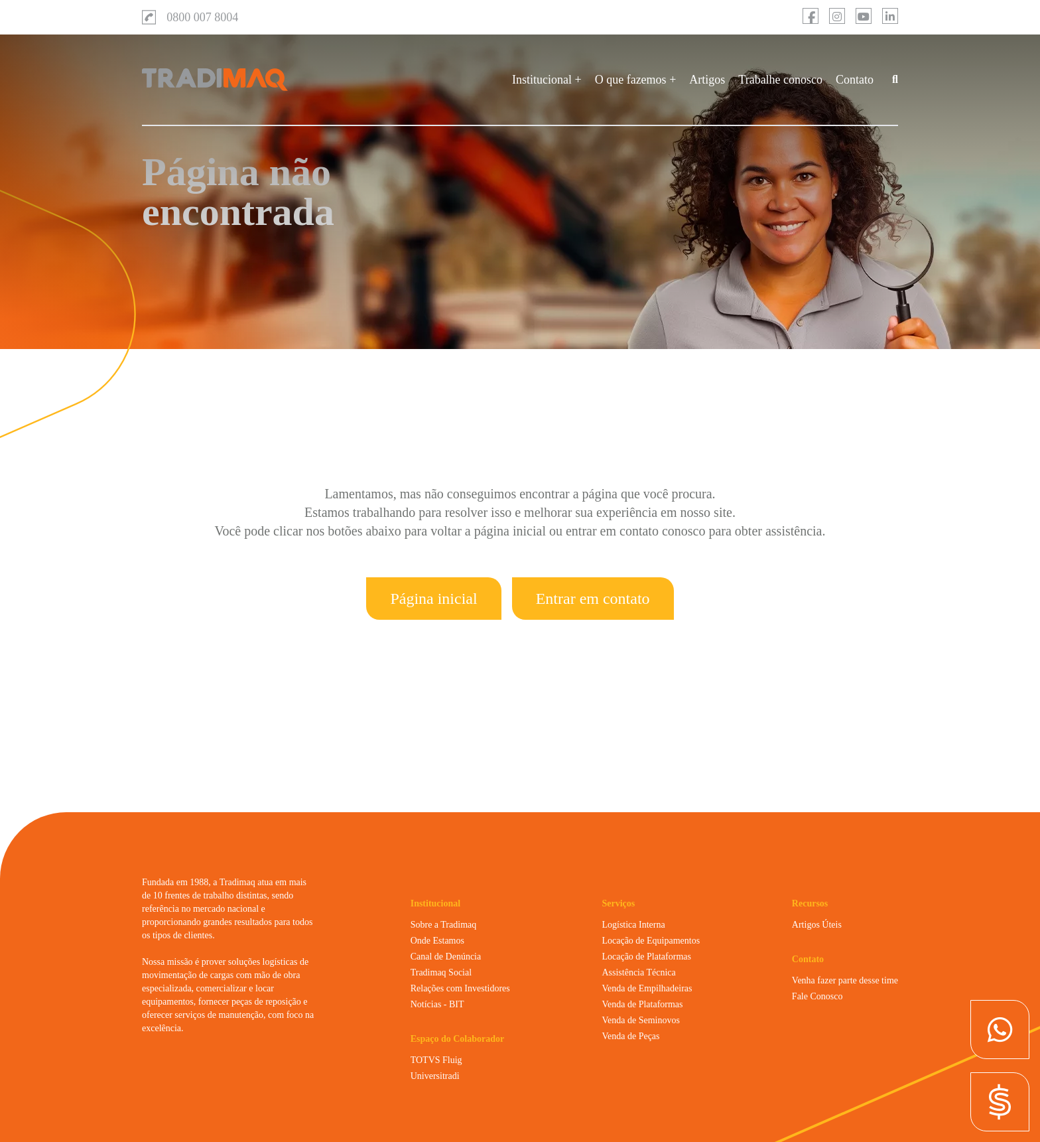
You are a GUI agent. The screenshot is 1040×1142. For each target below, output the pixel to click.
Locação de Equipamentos (651, 941)
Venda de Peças (630, 1036)
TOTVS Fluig (436, 1060)
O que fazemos (631, 79)
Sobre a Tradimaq (444, 925)
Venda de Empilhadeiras (647, 988)
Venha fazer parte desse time (845, 980)
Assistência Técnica (638, 972)
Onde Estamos (437, 941)
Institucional (542, 79)
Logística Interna (633, 925)
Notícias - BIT (437, 1004)
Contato (855, 79)
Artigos (707, 79)
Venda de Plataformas (642, 1004)
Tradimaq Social (441, 972)
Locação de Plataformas (646, 957)
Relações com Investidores (460, 988)
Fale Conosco (817, 996)
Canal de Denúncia (446, 957)
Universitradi (435, 1076)
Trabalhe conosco (780, 79)
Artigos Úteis (817, 925)
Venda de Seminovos (640, 1020)
